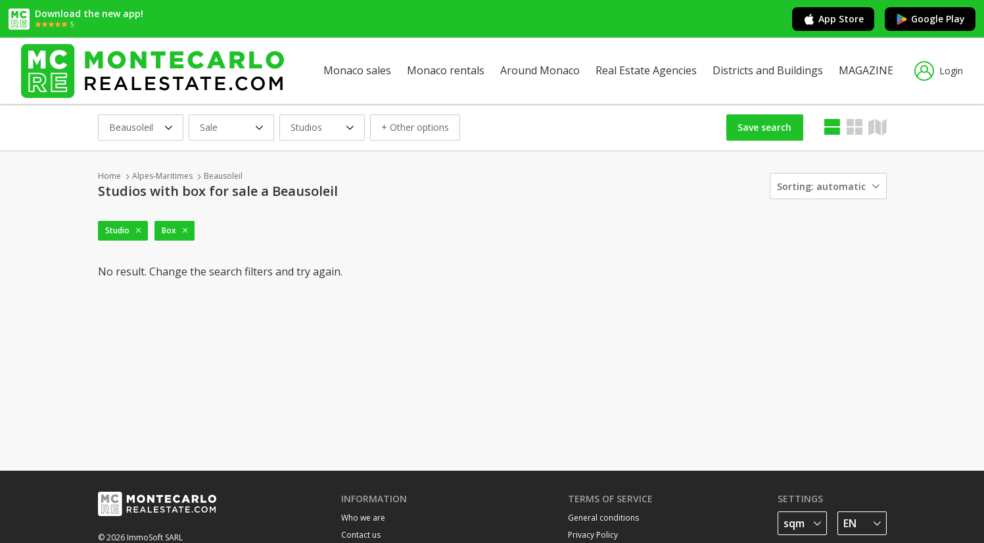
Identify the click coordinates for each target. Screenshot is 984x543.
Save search (764, 127)
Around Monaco (540, 70)
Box (169, 230)
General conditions (603, 517)
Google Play (930, 19)
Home (109, 175)
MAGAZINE (866, 70)
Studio (117, 230)
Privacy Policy (593, 534)
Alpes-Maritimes (162, 175)
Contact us (361, 534)
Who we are (363, 517)
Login (938, 71)
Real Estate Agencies (646, 70)
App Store (833, 19)
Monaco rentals (445, 70)
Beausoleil (223, 175)
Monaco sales (357, 70)
